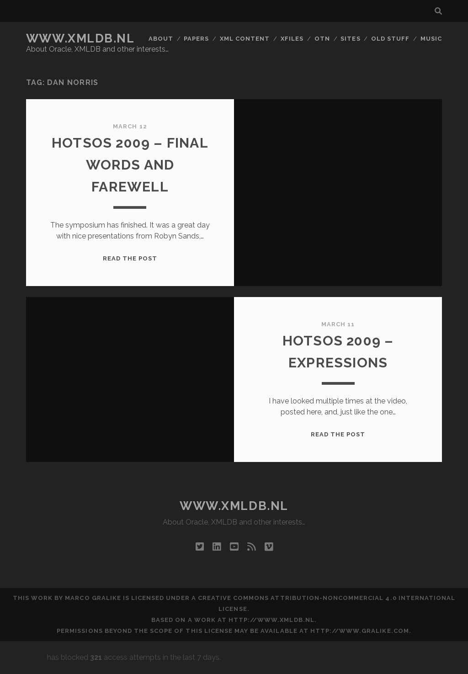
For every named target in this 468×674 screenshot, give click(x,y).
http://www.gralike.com (359, 630)
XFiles (292, 38)
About (161, 38)
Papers (196, 38)
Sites (350, 38)
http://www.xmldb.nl (271, 619)
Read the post (130, 258)
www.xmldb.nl (80, 38)
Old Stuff (390, 38)
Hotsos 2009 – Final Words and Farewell (130, 165)
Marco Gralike (93, 597)
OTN (322, 38)
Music (431, 38)
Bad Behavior (22, 657)
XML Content (245, 38)
